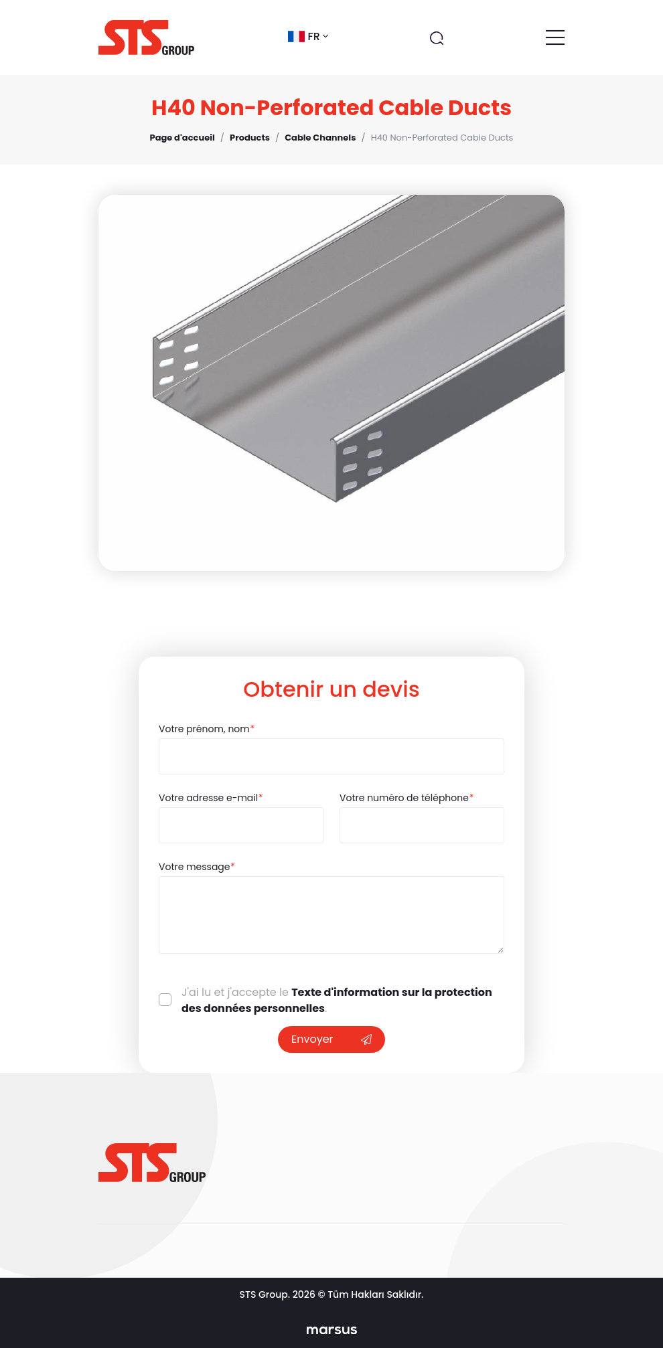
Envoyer (331, 1039)
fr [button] (308, 36)
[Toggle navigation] (555, 37)
